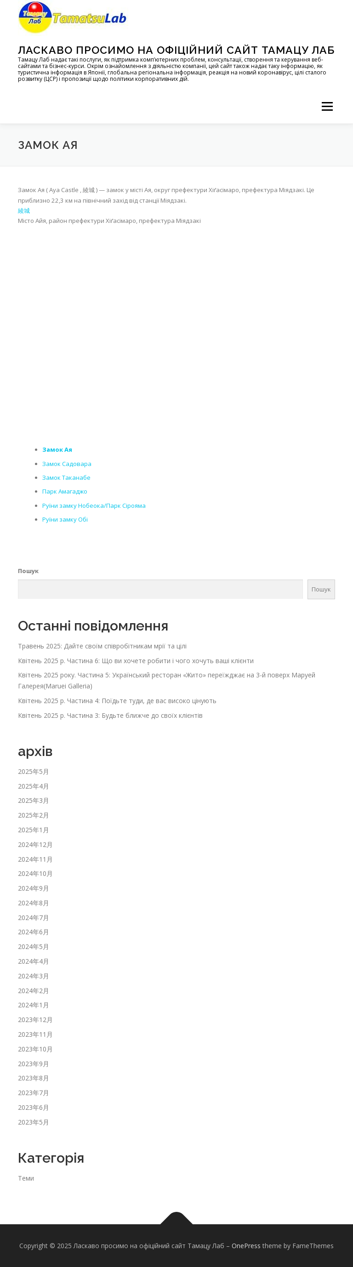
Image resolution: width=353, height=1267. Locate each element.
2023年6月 (33, 1107)
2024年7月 (33, 917)
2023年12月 (35, 1019)
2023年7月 (33, 1092)
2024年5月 (33, 946)
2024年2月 (33, 990)
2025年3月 (33, 800)
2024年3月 (33, 976)
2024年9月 (33, 888)
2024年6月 (33, 931)
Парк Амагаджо (64, 491)
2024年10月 (35, 873)
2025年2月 (33, 815)
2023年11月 (35, 1034)
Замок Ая (57, 449)
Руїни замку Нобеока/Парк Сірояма (94, 505)
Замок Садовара (66, 464)
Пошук (28, 571)
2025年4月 (33, 786)
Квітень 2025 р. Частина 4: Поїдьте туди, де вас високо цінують (117, 700)
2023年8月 (33, 1078)
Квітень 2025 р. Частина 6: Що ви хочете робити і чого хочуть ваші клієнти (136, 660)
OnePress (246, 1245)
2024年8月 (33, 902)
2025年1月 (33, 829)
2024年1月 (33, 1004)
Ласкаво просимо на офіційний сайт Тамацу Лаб (176, 50)
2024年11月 (35, 859)
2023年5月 (33, 1122)
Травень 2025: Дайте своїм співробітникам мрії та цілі (102, 646)
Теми (26, 1178)
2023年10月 (35, 1049)
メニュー (327, 106)
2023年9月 (33, 1063)
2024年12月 (35, 844)
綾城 (24, 210)
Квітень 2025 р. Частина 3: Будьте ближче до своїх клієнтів (110, 715)
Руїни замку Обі (65, 519)
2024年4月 (33, 961)
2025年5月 (33, 771)
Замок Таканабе (66, 477)
